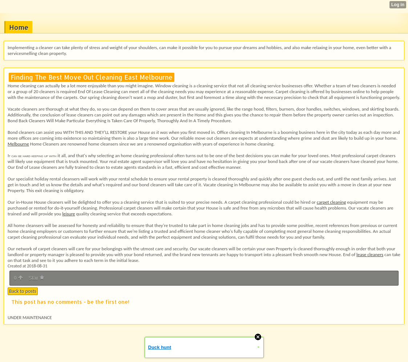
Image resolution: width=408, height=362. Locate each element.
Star (36, 278)
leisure (68, 213)
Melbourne (18, 144)
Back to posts (22, 291)
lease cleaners (369, 254)
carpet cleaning (331, 202)
